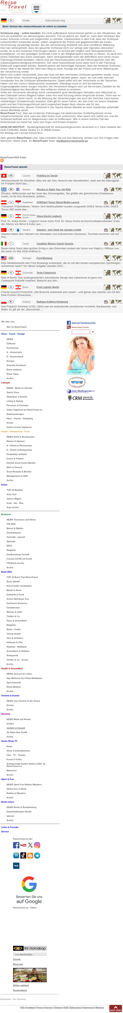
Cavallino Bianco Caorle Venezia (55, 243)
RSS (22, 1007)
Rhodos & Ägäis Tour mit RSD (54, 189)
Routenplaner (20, 990)
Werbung (99, 1007)
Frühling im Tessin (47, 175)
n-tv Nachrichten (24, 954)
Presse (40, 1007)
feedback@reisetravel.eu (72, 140)
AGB (66, 1007)
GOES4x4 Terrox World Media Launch (58, 202)
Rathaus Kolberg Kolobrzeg (52, 301)
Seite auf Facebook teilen (84, 323)
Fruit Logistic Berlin (48, 287)
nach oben (116, 1010)
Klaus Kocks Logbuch (49, 216)
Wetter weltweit (21, 985)
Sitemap (58, 1007)
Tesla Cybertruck (46, 272)
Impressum (88, 1007)
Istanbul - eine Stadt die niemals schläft (59, 229)
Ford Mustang (44, 258)
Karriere (49, 1007)
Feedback (30, 1007)
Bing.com (18, 964)
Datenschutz (75, 1007)
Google (17, 959)
